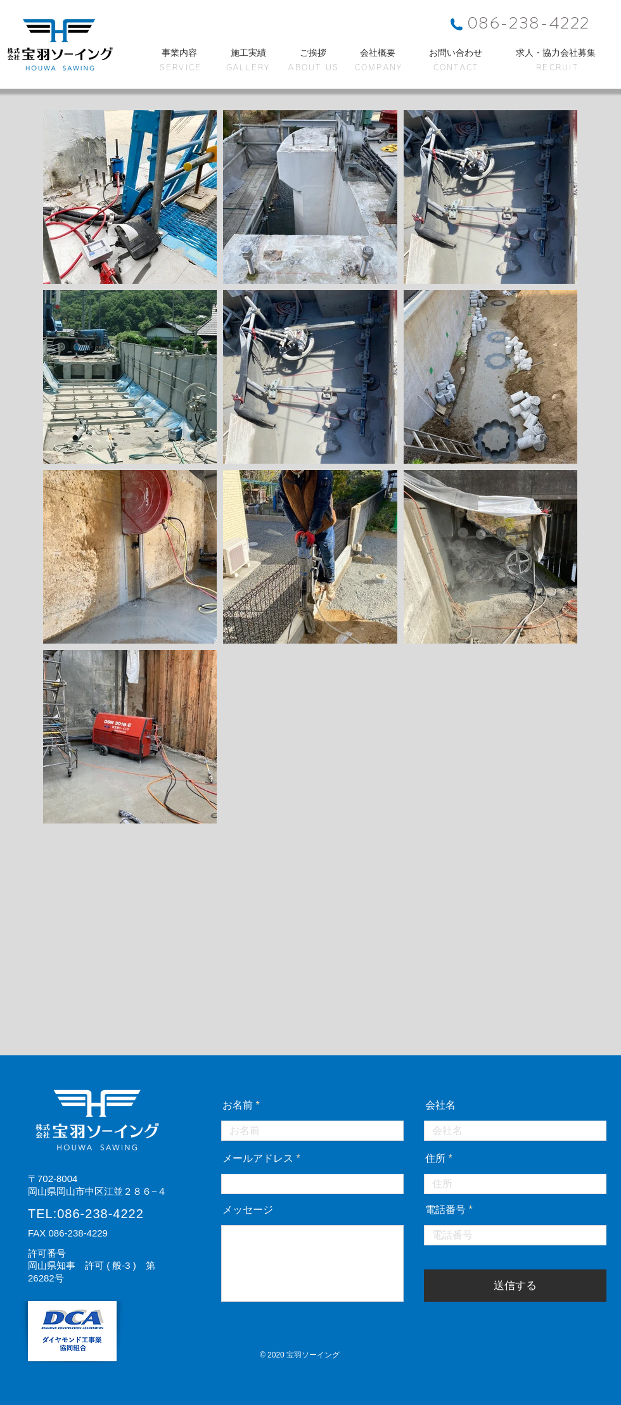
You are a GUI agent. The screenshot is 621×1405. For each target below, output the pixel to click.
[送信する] (515, 1285)
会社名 (440, 1105)
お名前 (237, 1105)
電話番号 (445, 1210)
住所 (435, 1159)
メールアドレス (257, 1159)
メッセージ (247, 1210)
